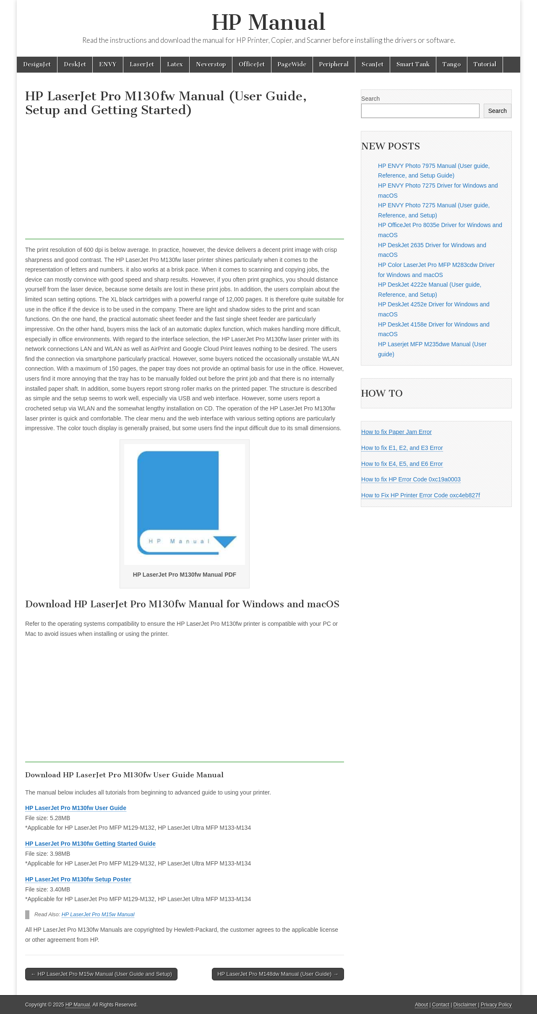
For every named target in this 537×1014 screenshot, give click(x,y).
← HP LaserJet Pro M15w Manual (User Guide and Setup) (101, 974)
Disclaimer (465, 1005)
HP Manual (269, 22)
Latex (175, 64)
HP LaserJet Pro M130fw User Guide (75, 808)
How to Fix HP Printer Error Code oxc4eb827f (420, 495)
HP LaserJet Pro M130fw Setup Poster (78, 879)
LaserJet (142, 64)
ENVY (108, 64)
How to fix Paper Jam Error (396, 432)
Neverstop (211, 64)
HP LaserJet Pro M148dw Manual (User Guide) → (278, 974)
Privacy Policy (496, 1005)
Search (370, 98)
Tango (452, 64)
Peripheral (334, 64)
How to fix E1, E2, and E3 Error (402, 447)
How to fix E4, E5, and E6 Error (402, 463)
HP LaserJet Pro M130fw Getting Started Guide (90, 843)
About (421, 1005)
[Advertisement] (184, 180)
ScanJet (372, 64)
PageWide (292, 64)
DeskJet (75, 64)
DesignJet (37, 64)
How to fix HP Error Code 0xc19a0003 (411, 479)
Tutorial (485, 64)
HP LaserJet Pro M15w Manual (98, 914)
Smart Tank (413, 64)
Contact (440, 1005)
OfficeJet (252, 64)
